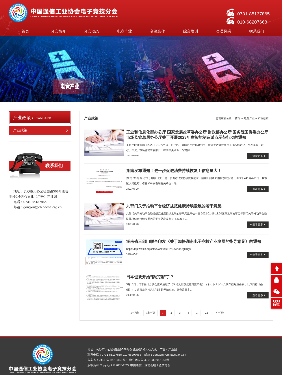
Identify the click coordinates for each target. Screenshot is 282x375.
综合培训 (190, 31)
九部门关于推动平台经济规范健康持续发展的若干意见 (173, 206)
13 (206, 312)
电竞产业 (124, 31)
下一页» (219, 312)
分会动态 (91, 31)
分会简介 (58, 31)
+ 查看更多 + (257, 155)
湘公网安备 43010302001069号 (149, 360)
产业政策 (42, 130)
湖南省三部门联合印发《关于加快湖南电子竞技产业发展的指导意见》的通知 (193, 241)
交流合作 (157, 31)
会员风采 (223, 31)
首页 (25, 31)
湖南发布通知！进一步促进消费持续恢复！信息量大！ (173, 170)
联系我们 (256, 31)
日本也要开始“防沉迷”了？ (150, 277)
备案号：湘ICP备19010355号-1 (107, 360)
